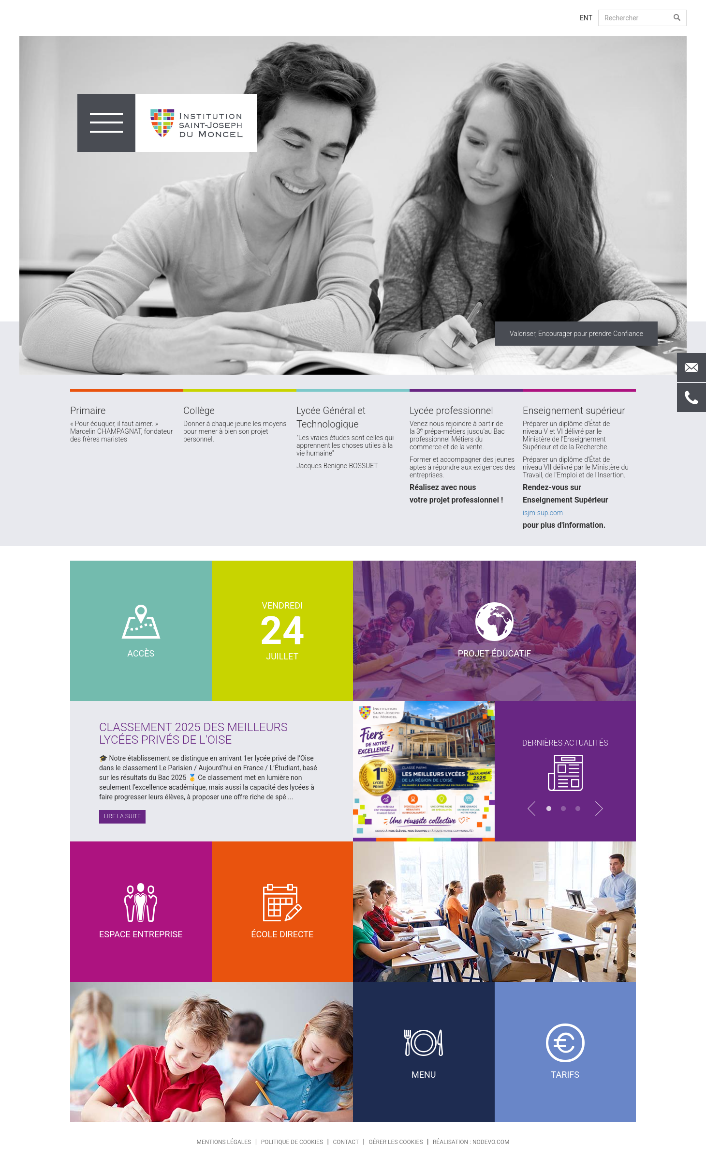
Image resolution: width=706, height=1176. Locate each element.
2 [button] (565, 809)
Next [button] (694, 205)
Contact (346, 1142)
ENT (586, 18)
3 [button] (580, 809)
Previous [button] (12, 205)
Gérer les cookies (396, 1142)
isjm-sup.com (543, 513)
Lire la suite (122, 816)
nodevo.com (490, 1142)
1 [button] (551, 809)
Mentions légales (224, 1142)
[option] (353, 205)
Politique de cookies (292, 1142)
